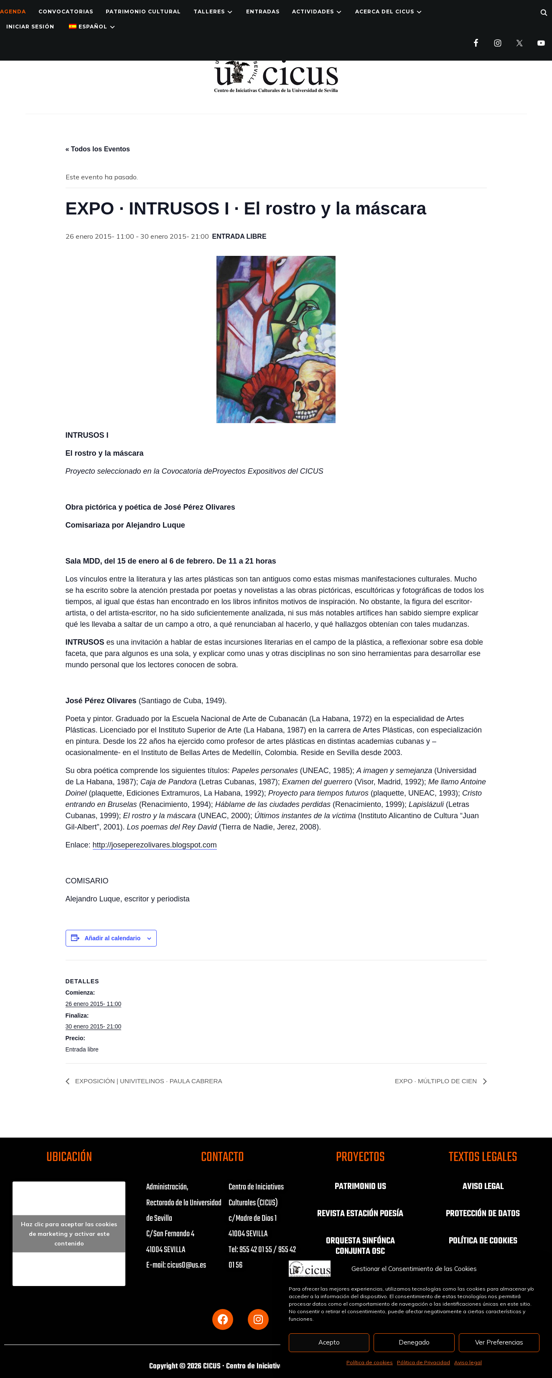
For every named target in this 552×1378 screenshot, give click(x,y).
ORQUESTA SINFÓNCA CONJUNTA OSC (360, 1245)
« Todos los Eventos (98, 149)
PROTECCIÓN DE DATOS (483, 1214)
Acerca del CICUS (384, 11)
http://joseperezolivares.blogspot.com (155, 845)
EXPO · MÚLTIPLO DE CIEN (434, 1081)
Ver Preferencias (499, 1342)
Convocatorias (65, 11)
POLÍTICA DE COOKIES (483, 1240)
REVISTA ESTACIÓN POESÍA (360, 1214)
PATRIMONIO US (360, 1187)
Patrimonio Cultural (143, 11)
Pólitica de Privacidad (423, 1362)
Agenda (13, 11)
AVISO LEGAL (483, 1187)
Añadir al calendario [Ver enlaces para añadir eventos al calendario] (112, 938)
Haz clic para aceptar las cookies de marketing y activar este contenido (69, 1233)
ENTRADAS (263, 11)
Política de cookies (369, 1362)
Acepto (329, 1342)
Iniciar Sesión (30, 26)
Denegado (414, 1342)
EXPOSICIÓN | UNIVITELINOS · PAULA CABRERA (152, 1081)
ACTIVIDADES (313, 11)
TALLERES (209, 11)
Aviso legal (468, 1362)
